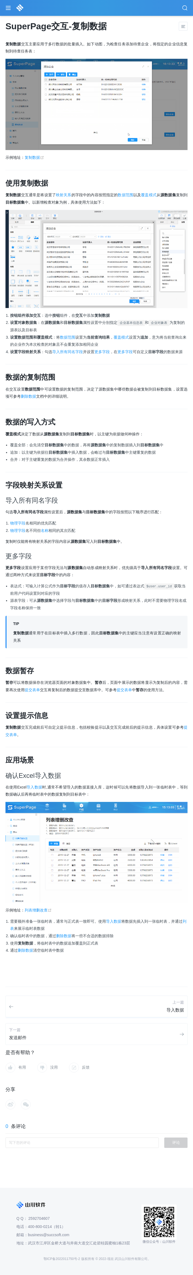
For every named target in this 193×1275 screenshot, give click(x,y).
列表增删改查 (38, 910)
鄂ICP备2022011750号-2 (62, 1259)
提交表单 (32, 690)
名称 (44, 530)
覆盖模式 (149, 195)
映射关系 (63, 195)
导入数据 (34, 787)
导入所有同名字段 (67, 352)
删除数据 (28, 396)
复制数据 (34, 157)
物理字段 (17, 523)
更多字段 (102, 352)
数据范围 (125, 195)
